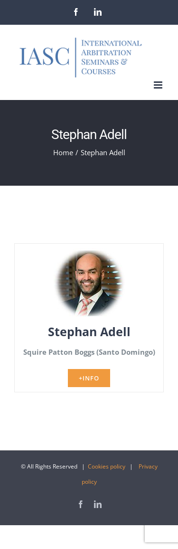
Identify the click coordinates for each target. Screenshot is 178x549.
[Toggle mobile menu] (159, 85)
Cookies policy (106, 466)
